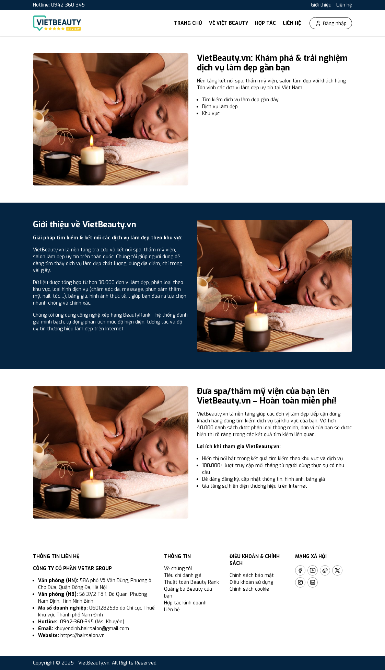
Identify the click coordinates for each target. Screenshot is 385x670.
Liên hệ (344, 5)
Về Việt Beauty (228, 23)
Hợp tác (265, 23)
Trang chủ (188, 23)
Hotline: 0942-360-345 (59, 5)
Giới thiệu (321, 5)
